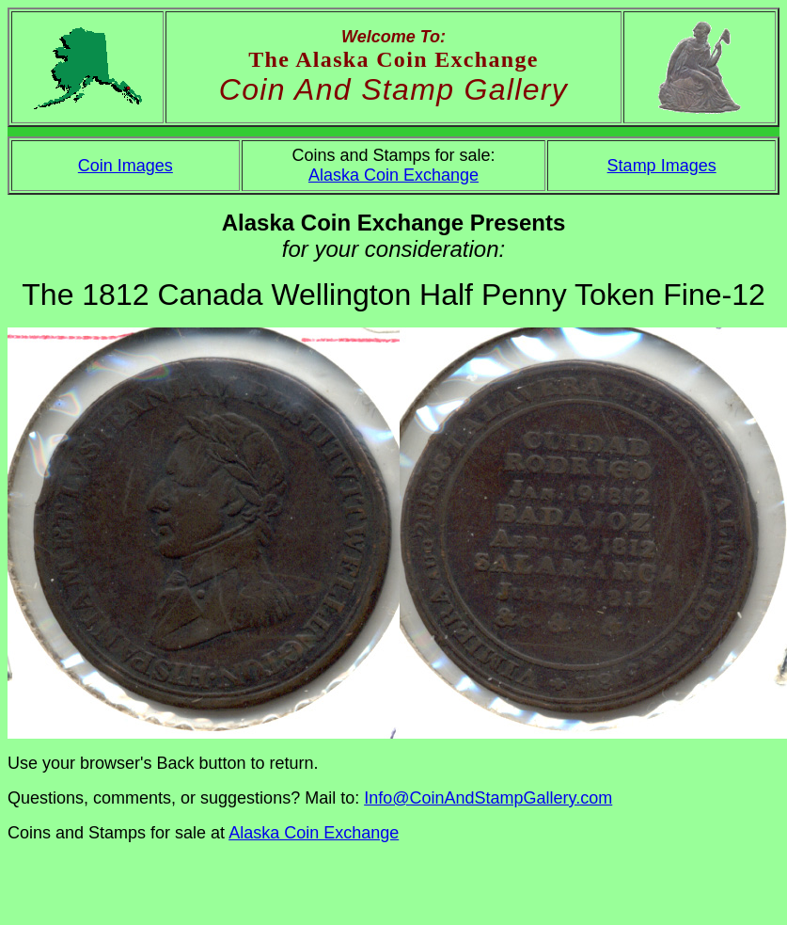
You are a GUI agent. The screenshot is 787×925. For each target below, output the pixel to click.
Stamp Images (661, 165)
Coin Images (125, 165)
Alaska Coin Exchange (393, 175)
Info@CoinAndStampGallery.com (488, 798)
